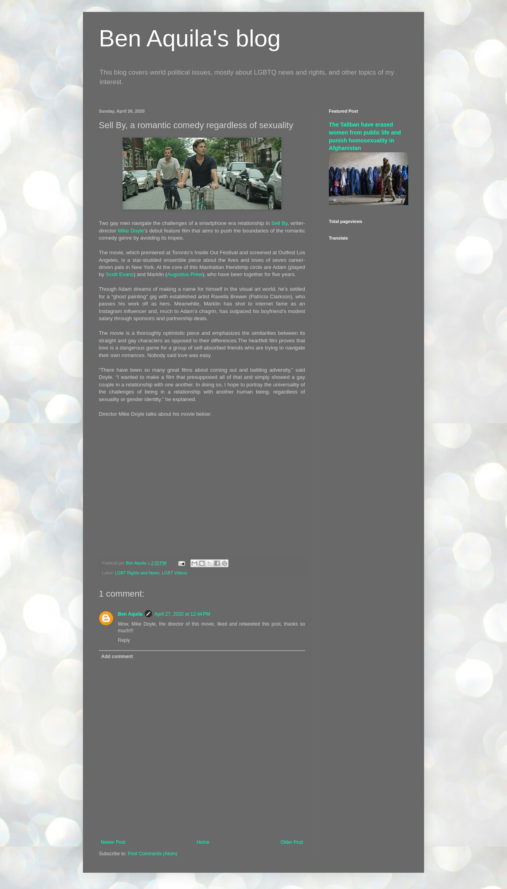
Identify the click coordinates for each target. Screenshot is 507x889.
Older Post (291, 842)
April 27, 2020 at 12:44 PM (182, 614)
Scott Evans (120, 274)
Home (203, 842)
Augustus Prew (184, 274)
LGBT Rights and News (137, 572)
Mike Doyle (131, 231)
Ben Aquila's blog (189, 38)
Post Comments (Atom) (152, 853)
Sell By (279, 223)
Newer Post (113, 842)
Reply (124, 640)
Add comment (117, 656)
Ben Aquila (130, 614)
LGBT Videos (174, 572)
